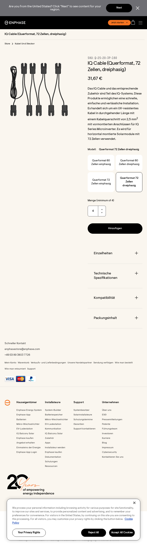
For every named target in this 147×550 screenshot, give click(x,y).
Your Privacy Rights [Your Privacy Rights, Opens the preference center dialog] (29, 533)
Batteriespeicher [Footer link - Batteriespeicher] (54, 415)
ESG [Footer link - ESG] (104, 415)
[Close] (134, 503)
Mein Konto (10, 363)
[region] (73, 520)
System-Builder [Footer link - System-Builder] (53, 410)
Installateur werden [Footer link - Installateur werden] (55, 447)
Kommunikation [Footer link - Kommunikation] (53, 429)
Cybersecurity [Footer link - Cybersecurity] (109, 452)
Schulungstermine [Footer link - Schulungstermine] (83, 419)
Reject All (93, 533)
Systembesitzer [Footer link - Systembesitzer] (81, 410)
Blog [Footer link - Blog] (104, 443)
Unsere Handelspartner (80, 363)
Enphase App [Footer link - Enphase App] (23, 415)
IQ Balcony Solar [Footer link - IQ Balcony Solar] (25, 433)
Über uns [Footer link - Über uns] (106, 410)
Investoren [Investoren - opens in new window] (107, 433)
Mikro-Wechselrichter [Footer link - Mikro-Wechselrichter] (27, 424)
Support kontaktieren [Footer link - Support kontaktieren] (85, 429)
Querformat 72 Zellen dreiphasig (129, 182)
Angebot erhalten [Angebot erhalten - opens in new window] (25, 443)
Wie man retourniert (15, 369)
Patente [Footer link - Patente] (106, 424)
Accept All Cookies (122, 533)
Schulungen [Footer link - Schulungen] (51, 462)
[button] (141, 22)
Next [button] (119, 8)
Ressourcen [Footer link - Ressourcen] (51, 466)
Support (31, 369)
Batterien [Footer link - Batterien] (21, 419)
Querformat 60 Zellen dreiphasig (129, 162)
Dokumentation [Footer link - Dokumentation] (53, 457)
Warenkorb (23, 363)
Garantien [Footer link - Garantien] (79, 424)
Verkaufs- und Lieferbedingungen (48, 363)
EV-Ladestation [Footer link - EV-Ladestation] (24, 429)
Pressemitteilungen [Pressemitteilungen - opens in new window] (112, 419)
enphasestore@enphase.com (22, 349)
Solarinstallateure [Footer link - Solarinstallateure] (83, 415)
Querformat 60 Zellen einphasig (101, 162)
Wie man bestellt (124, 363)
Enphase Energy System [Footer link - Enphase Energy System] (29, 410)
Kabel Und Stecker (25, 44)
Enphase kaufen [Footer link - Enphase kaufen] (24, 438)
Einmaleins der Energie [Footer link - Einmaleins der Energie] (28, 447)
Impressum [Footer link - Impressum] (108, 447)
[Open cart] (134, 22)
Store (7, 44)
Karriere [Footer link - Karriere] (106, 438)
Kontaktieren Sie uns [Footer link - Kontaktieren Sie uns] (112, 457)
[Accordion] (115, 253)
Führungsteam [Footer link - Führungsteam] (109, 429)
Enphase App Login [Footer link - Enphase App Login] (26, 452)
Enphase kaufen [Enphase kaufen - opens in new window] (53, 452)
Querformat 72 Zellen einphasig (101, 182)
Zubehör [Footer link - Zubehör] (49, 438)
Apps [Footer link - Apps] (47, 443)
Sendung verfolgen (103, 363)
